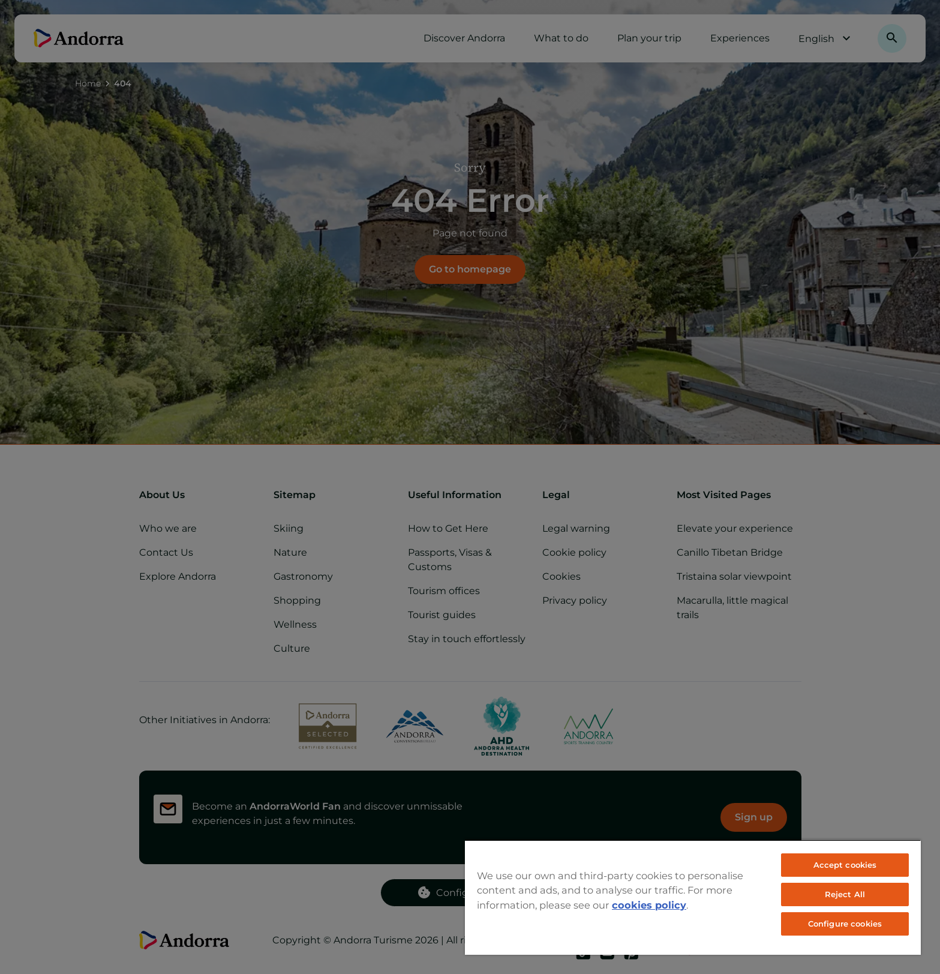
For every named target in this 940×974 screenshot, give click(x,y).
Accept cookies (845, 865)
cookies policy (649, 905)
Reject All (845, 894)
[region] (693, 897)
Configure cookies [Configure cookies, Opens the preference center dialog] (845, 923)
